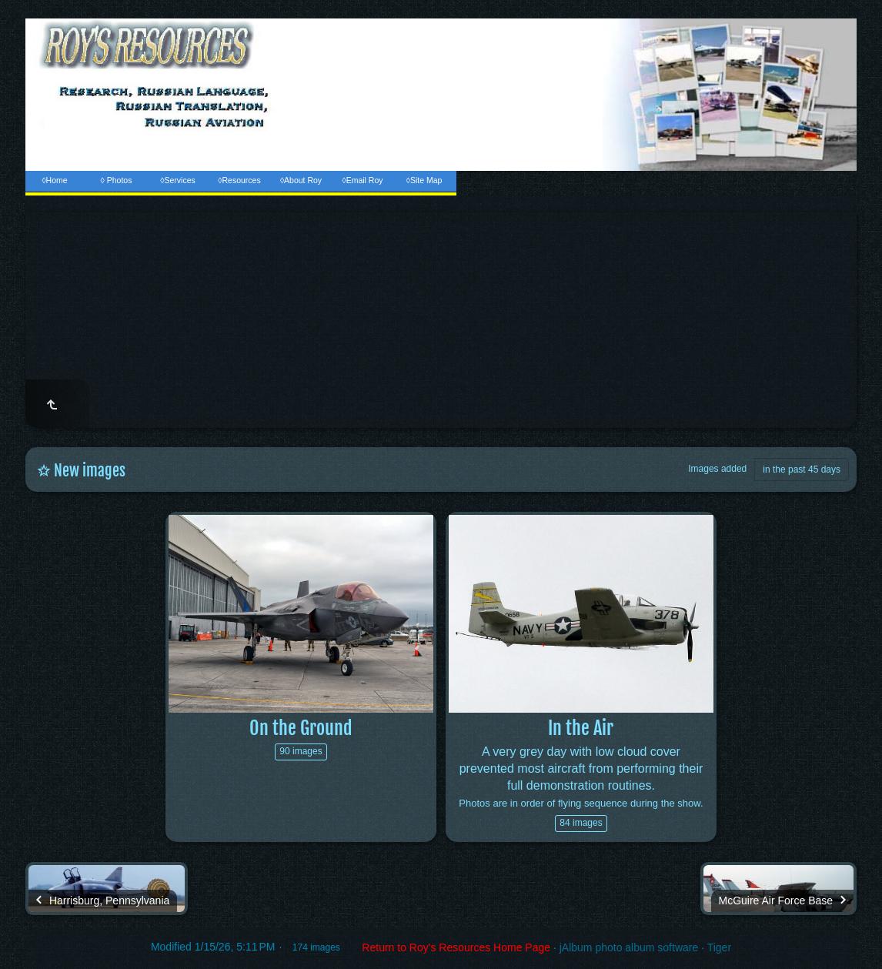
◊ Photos (116, 180)
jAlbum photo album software (629, 947)
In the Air (580, 728)
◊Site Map (424, 180)
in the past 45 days (801, 469)
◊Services (177, 180)
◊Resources (239, 180)
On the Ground (300, 728)
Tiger (719, 947)
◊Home (54, 180)
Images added (717, 468)
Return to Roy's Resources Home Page (456, 947)
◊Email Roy (362, 180)
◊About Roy (301, 180)
